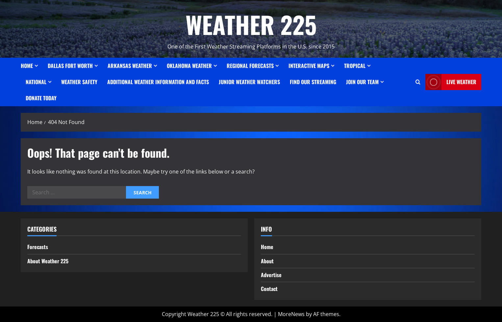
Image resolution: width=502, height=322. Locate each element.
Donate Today (41, 98)
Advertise (271, 275)
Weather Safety (79, 82)
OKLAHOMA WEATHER (189, 66)
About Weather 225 (47, 261)
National (36, 82)
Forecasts (37, 247)
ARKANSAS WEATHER (130, 66)
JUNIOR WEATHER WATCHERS (249, 82)
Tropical (354, 66)
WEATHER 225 (251, 24)
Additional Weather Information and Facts (158, 82)
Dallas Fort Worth (70, 66)
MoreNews (291, 314)
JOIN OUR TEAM (362, 82)
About (267, 261)
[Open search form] (417, 82)
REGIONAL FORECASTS (250, 66)
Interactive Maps (309, 66)
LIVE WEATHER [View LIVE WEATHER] (450, 82)
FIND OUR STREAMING (313, 82)
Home (27, 66)
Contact (269, 289)
